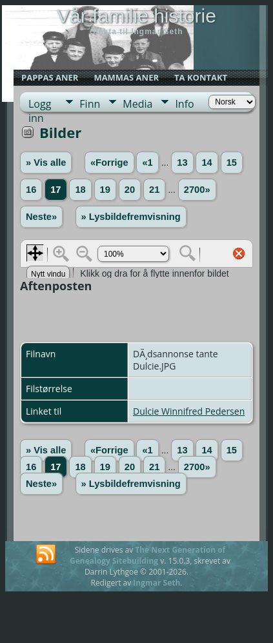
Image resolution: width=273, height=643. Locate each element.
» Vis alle (46, 162)
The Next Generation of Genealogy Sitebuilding (147, 555)
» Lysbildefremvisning (131, 217)
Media (137, 104)
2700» (197, 189)
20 (130, 189)
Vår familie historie (136, 15)
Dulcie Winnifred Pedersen (189, 411)
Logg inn (39, 104)
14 (206, 162)
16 (31, 189)
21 (154, 189)
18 (80, 189)
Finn (89, 104)
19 (105, 189)
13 (182, 162)
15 (232, 162)
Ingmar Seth (156, 582)
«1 (147, 162)
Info (184, 104)
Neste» (41, 217)
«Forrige (109, 162)
